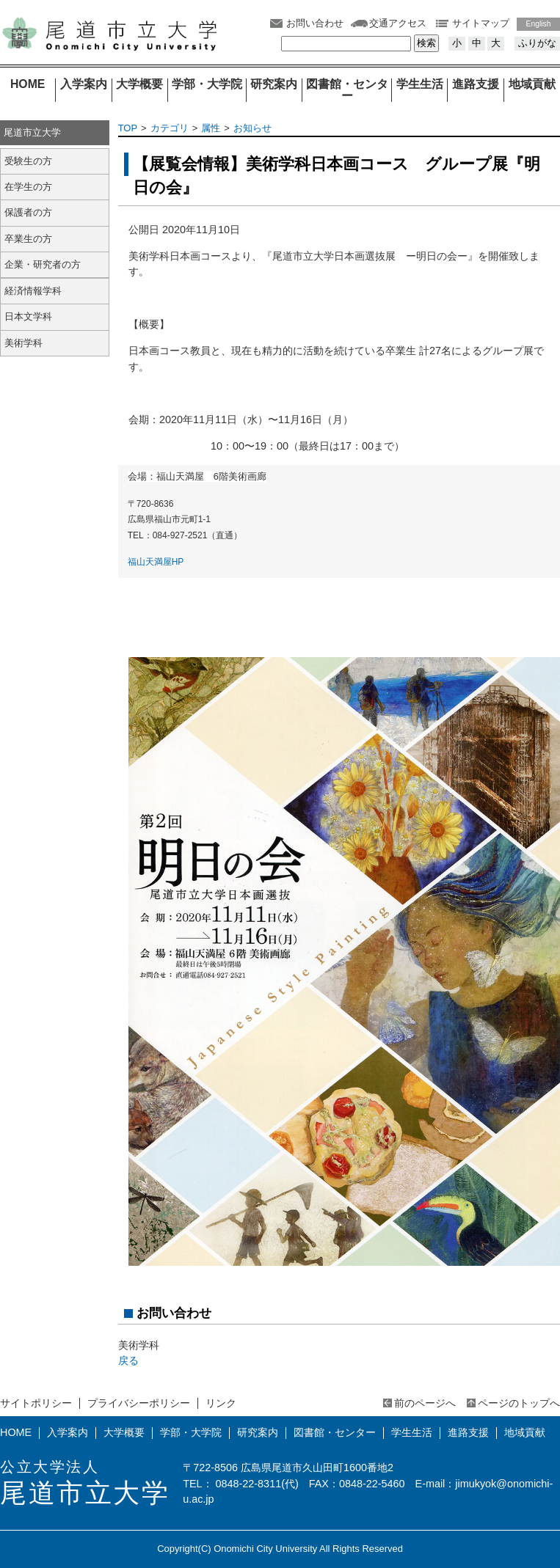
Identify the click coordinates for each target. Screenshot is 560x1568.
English (538, 24)
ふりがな (537, 42)
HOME (28, 84)
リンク (221, 1403)
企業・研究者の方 (42, 264)
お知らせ (252, 127)
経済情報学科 (33, 290)
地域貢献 (532, 84)
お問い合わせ (314, 23)
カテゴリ (169, 127)
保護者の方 (28, 212)
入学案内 (83, 84)
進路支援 (475, 84)
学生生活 (419, 84)
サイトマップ (480, 23)
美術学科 (23, 342)
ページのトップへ (519, 1403)
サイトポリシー (36, 1403)
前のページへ (425, 1403)
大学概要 (139, 84)
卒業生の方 (28, 238)
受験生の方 (28, 160)
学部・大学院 (207, 84)
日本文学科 (28, 316)
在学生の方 (28, 186)
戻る (128, 1360)
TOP (127, 127)
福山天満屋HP (156, 562)
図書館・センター (347, 90)
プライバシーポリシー (138, 1403)
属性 (210, 127)
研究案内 (273, 84)
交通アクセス (397, 23)
